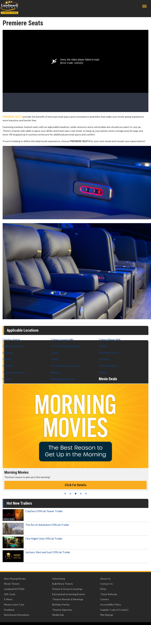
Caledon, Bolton (11, 339)
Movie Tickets (12, 583)
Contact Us (106, 583)
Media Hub (58, 614)
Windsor (7, 378)
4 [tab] (81, 493)
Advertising (58, 578)
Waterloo (56, 372)
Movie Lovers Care (14, 604)
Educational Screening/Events (68, 594)
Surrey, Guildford (108, 365)
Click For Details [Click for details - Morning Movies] (75, 485)
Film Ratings (106, 614)
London (55, 352)
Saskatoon (104, 359)
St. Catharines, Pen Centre (65, 365)
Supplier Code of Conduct (114, 609)
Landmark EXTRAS (14, 588)
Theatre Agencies (62, 609)
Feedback (9, 609)
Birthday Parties (61, 604)
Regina (54, 359)
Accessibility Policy (110, 604)
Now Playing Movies (15, 578)
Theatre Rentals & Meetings (67, 599)
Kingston (8, 352)
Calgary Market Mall (109, 339)
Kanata (103, 346)
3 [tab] (75, 493)
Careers (104, 599)
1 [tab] (65, 493)
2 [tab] (70, 493)
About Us (105, 578)
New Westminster (109, 352)
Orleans (7, 359)
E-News (8, 599)
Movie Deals (108, 379)
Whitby (103, 372)
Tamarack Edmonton (14, 372)
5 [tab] (86, 493)
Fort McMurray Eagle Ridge (65, 346)
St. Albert (8, 365)
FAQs (103, 588)
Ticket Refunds (108, 594)
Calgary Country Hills (62, 339)
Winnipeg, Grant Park (62, 378)
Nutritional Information (16, 614)
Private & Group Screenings (67, 588)
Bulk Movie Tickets (62, 583)
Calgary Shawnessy (13, 346)
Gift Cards (9, 594)
